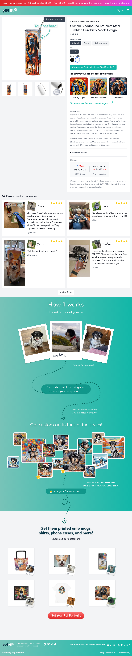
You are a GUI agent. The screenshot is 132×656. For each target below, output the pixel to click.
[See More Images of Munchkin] (66, 606)
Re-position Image (54, 19)
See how (74, 644)
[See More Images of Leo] (106, 565)
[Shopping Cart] (128, 10)
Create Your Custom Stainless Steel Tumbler (93, 67)
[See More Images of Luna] (66, 565)
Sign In (120, 10)
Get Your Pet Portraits (66, 632)
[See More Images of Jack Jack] (25, 565)
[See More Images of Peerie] (25, 606)
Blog (102, 652)
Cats (125, 644)
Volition (21, 652)
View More (66, 292)
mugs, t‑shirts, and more (116, 2)
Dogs (112, 644)
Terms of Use (111, 652)
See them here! (108, 482)
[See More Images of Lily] (106, 606)
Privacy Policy (124, 652)
